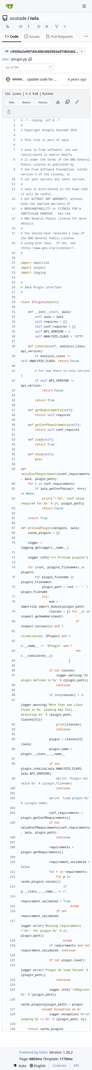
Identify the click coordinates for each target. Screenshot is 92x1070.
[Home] (9, 6)
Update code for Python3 (47, 79)
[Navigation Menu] (85, 6)
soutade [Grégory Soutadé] (19, 79)
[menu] (19, 1065)
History (42, 102)
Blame (26, 102)
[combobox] (28, 67)
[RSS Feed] (7, 26)
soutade (18, 18)
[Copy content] (67, 102)
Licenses (59, 1065)
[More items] (86, 36)
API (76, 1065)
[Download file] (58, 102)
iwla (34, 18)
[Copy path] (30, 59)
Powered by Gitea (33, 1052)
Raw (11, 102)
